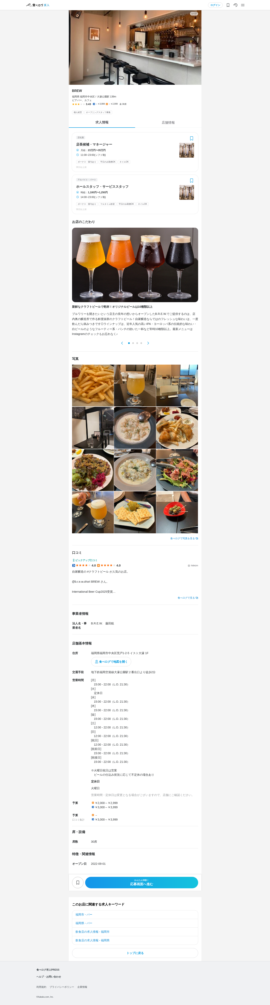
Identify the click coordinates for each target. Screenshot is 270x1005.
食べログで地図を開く (113, 661)
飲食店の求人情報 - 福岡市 (93, 931)
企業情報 (82, 987)
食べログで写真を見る (182, 538)
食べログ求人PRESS (48, 969)
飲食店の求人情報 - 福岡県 (93, 940)
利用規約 (41, 987)
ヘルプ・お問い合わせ (48, 976)
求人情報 (101, 122)
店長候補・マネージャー (94, 144)
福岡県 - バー (84, 923)
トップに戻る (135, 953)
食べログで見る (186, 597)
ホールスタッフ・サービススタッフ (102, 186)
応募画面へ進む (141, 882)
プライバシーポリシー (62, 987)
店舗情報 (168, 122)
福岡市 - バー (84, 914)
